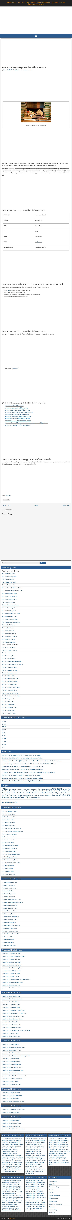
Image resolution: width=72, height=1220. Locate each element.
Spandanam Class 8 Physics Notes (11, 1084)
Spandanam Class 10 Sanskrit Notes (11, 988)
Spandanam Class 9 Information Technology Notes (16, 1030)
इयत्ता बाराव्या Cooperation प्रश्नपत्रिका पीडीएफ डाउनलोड (18, 416)
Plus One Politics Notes (8, 710)
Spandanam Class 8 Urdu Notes (10, 1044)
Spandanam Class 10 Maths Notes (11, 985)
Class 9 (44, 789)
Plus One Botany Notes (8, 658)
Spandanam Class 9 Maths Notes (11, 1007)
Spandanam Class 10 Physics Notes (11, 953)
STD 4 (4, 738)
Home (36, 505)
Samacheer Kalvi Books (55, 1204)
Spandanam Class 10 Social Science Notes (13, 956)
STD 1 (3, 747)
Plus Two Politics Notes (8, 639)
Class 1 (10, 789)
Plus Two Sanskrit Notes (8, 642)
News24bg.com (53, 1198)
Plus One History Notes (8, 676)
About (57, 1218)
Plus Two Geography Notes (9, 616)
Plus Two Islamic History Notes (10, 605)
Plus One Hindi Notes (8, 701)
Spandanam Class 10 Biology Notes (11, 965)
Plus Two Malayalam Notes (9, 636)
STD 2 (4, 744)
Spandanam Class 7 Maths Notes (11, 1092)
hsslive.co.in (38, 242)
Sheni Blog (52, 1184)
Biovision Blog (53, 1210)
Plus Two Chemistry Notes (9, 576)
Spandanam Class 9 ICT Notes (10, 1033)
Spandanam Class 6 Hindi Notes (11, 1112)
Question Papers (14, 797)
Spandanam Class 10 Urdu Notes (11, 959)
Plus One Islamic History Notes (10, 678)
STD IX (4, 724)
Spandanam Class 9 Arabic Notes (11, 1004)
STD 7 (4, 730)
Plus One (64, 789)
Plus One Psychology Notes (9, 681)
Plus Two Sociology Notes (9, 610)
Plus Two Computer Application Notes (12, 590)
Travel (39, 797)
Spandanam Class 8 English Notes (11, 1061)
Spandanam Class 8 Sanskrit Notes (11, 1050)
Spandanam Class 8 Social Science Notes (13, 1047)
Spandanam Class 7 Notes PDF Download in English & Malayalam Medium (22, 778)
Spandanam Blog (54, 1187)
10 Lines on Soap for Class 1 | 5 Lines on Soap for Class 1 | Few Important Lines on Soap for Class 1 (28, 772)
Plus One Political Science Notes (11, 687)
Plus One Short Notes (20, 793)
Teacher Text (53, 1181)
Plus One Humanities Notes (9, 670)
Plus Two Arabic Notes (8, 630)
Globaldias (52, 1190)
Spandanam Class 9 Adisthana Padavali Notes (14, 1013)
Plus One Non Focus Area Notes (42, 791)
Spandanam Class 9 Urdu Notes (10, 1022)
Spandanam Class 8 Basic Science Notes (13, 1070)
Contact (62, 1218)
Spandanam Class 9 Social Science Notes (13, 1010)
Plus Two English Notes (8, 625)
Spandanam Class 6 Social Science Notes (13, 1109)
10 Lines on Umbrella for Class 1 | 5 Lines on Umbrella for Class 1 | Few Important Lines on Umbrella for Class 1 (31, 761)
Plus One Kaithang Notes (9, 945)
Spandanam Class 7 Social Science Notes (13, 1101)
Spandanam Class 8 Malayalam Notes (12, 1078)
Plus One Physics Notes (8, 647)
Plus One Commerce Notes (9, 667)
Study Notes (33, 797)
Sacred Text (25, 797)
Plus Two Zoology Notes (9, 582)
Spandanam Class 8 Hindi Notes (11, 1058)
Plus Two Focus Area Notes (40, 793)
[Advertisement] (36, 19)
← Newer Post (5, 505)
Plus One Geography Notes (9, 690)
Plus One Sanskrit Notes (9, 713)
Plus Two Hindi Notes (8, 628)
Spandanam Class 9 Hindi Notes (11, 1002)
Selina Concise (53, 1201)
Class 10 (14, 789)
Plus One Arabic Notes (8, 704)
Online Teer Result (54, 1195)
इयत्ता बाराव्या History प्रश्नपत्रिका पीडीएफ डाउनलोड (16, 408)
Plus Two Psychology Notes (9, 608)
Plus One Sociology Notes (9, 684)
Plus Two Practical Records (38, 795)
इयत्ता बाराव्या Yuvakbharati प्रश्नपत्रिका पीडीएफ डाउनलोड (18, 421)
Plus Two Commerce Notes (9, 593)
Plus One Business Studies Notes (11, 696)
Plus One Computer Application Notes (12, 664)
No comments (28, 70)
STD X (4, 721)
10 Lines (5, 789)
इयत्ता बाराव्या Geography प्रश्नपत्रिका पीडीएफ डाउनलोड (17, 410)
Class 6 (32, 789)
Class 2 (18, 789)
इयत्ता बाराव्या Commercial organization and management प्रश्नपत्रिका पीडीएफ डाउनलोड (26, 423)
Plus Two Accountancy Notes (10, 619)
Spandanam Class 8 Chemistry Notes (12, 1067)
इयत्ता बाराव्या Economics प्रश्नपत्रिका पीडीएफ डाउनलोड (17, 418)
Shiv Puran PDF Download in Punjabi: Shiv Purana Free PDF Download (21, 755)
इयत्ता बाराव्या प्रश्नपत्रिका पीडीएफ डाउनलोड (14, 406)
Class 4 (24, 789)
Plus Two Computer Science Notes (11, 588)
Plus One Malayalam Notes (9, 707)
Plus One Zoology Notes (9, 656)
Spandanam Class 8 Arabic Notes (11, 1073)
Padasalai (51, 1207)
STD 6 (4, 732)
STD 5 (4, 735)
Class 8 (40, 789)
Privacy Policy (67, 1218)
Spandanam (12, 1218)
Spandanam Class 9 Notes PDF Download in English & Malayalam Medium (22, 769)
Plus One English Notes (8, 699)
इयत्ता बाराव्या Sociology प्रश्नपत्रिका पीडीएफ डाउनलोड (17, 414)
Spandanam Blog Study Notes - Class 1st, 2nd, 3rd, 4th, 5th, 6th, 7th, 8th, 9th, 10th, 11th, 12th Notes (29, 763)
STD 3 (4, 741)
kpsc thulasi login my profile (9, 802)
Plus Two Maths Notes (8, 579)
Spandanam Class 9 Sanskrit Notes (11, 1024)
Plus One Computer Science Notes (11, 661)
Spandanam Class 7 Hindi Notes (10, 1098)
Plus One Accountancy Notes (10, 693)
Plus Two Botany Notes (8, 585)
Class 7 (35, 789)
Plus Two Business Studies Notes (11, 622)
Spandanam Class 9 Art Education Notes (13, 1016)
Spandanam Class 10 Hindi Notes (11, 973)
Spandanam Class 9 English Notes (11, 996)
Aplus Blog (52, 1212)
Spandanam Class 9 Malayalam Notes (12, 999)
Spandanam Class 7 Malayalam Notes (12, 1095)
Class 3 (21, 789)
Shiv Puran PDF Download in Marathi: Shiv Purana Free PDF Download (21, 775)
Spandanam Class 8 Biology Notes (11, 1064)
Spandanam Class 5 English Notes (11, 1126)
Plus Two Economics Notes (9, 599)
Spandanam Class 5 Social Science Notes (13, 1129)
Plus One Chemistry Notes (9, 650)
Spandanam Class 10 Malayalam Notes (12, 982)
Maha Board (18, 70)
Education (48, 789)
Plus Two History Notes (8, 602)
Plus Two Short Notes (52, 795)
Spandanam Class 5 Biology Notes (11, 1123)
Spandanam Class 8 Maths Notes (11, 1053)
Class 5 (28, 789)
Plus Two (29, 793)
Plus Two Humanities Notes (9, 596)
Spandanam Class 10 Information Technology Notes (16, 979)
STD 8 (4, 727)
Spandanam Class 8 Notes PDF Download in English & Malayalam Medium (22, 758)
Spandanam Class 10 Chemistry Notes (12, 968)
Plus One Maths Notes (8, 653)
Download (15, 368)
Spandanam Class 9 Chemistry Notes (12, 1019)
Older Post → (67, 505)
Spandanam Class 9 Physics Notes (11, 1027)
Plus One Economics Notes (9, 673)
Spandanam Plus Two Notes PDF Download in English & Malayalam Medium (23, 781)
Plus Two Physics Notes (8, 573)
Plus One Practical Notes (61, 791)
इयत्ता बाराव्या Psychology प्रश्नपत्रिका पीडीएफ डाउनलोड (24, 67)
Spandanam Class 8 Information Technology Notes (16, 1056)
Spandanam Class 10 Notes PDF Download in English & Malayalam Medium (22, 766)
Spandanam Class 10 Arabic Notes (11, 962)
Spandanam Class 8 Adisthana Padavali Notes (14, 1076)
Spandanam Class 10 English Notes (11, 970)
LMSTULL (51, 1192)
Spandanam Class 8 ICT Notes (10, 1081)
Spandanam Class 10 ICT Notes (10, 976)
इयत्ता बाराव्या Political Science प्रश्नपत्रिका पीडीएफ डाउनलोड (19, 412)
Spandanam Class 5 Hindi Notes (10, 1120)
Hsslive (10, 290)
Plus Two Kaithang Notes (9, 633)
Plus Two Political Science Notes (11, 613)
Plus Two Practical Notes (24, 795)
